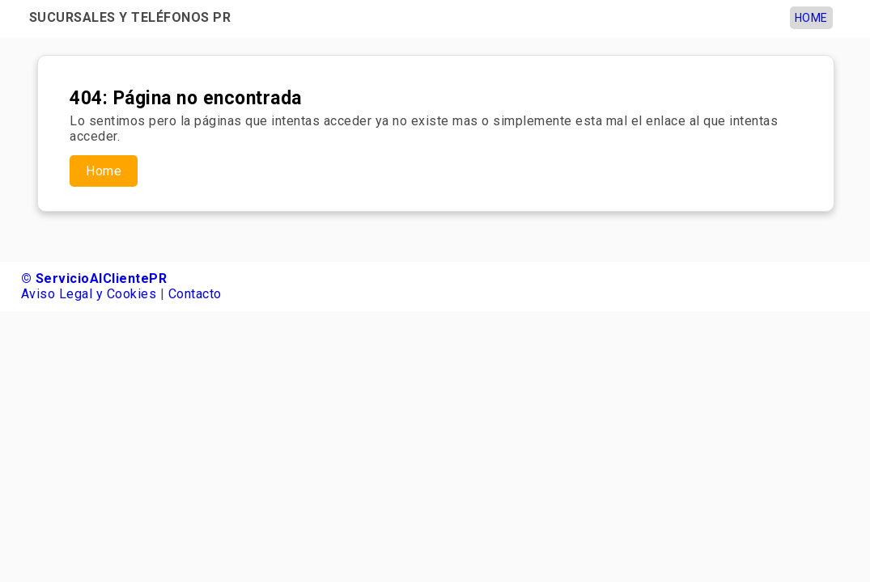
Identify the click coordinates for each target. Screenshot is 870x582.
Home (811, 17)
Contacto (195, 294)
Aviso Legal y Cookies (89, 294)
